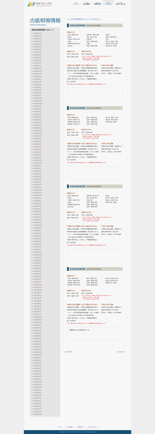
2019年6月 (37, 236)
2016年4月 (37, 338)
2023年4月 (37, 120)
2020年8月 (37, 201)
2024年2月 (37, 93)
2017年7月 (37, 298)
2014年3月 (37, 406)
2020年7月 (37, 203)
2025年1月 (37, 68)
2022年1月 (37, 157)
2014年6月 (37, 398)
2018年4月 (37, 274)
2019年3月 (37, 244)
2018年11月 (38, 255)
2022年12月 (38, 128)
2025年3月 (37, 63)
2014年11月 (38, 384)
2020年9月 (37, 198)
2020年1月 (37, 220)
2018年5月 (37, 271)
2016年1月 (37, 347)
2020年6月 (37, 206)
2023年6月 (37, 114)
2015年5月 (37, 368)
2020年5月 (37, 209)
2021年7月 (37, 171)
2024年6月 (37, 85)
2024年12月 (38, 71)
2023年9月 (37, 106)
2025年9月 (37, 47)
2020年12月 (38, 190)
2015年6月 (37, 366)
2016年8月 (37, 328)
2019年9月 (37, 228)
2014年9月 (37, 390)
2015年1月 (37, 379)
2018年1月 (37, 282)
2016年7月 (37, 330)
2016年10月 (38, 322)
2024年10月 (38, 76)
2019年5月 (37, 238)
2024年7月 (37, 82)
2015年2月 (37, 376)
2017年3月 (37, 309)
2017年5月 (37, 303)
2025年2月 (37, 66)
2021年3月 (37, 182)
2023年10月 (38, 103)
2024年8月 (37, 79)
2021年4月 (37, 179)
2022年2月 (37, 155)
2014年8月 (37, 393)
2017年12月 (38, 284)
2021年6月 (37, 174)
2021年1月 (37, 187)
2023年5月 (37, 117)
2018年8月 (37, 263)
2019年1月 (37, 249)
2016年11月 (38, 320)
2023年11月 (38, 101)
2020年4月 (37, 211)
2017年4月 (37, 306)
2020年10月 (38, 195)
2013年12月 (38, 414)
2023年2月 (37, 122)
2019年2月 (37, 247)
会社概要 (70, 427)
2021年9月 (37, 166)
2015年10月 (38, 355)
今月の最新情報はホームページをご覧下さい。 (86, 19)
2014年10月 (38, 387)
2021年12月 (38, 160)
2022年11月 (38, 130)
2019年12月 (38, 222)
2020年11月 (38, 193)
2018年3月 (37, 276)
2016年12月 (38, 317)
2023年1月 (37, 125)
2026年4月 (37, 33)
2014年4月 (37, 403)
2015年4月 (37, 371)
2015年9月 (37, 357)
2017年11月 (38, 287)
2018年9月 (37, 260)
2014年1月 (37, 411)
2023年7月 (37, 111)
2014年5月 (37, 401)
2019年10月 (38, 225)
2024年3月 (37, 90)
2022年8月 (37, 138)
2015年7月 (37, 363)
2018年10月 (38, 257)
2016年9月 (37, 325)
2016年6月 (37, 333)
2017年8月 (37, 295)
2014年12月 (38, 382)
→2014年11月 (121, 352)
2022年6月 (37, 144)
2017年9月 (37, 293)
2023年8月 (37, 109)
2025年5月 (37, 57)
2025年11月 (38, 41)
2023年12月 (38, 98)
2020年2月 (37, 217)
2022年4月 (37, 149)
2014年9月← (69, 352)
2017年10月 (38, 290)
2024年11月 (38, 74)
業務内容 (80, 427)
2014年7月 (37, 395)
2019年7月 (37, 233)
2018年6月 (37, 268)
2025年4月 (37, 60)
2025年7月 (37, 52)
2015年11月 (38, 352)
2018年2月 (37, 279)
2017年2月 (37, 311)
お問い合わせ (92, 427)
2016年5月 (37, 336)
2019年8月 (37, 230)
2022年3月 (37, 152)
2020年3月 (37, 214)
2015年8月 (37, 360)
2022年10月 (38, 133)
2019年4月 (37, 241)
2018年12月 (38, 252)
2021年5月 (37, 176)
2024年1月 (37, 95)
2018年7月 (37, 266)
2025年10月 (38, 44)
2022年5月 (37, 147)
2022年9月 (37, 136)
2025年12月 (38, 38)
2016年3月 (37, 341)
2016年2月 (37, 344)
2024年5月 (37, 87)
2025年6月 (37, 55)
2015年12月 (38, 349)
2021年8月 (37, 168)
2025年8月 (37, 49)
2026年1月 (37, 36)
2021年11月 (38, 163)
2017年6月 (37, 301)
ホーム (60, 427)
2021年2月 (37, 185)
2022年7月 (37, 141)
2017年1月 (37, 314)
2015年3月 (37, 374)
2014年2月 (37, 409)
